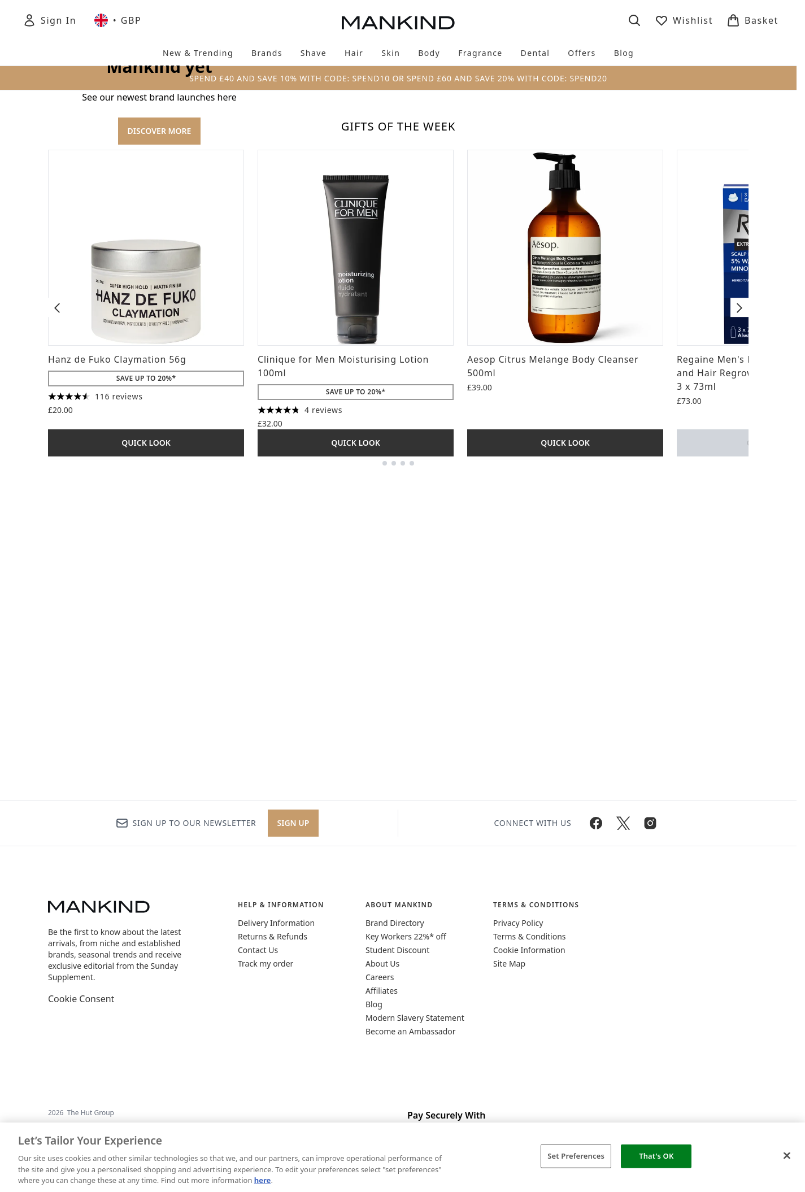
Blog (373, 1004)
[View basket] (752, 20)
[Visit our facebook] (596, 823)
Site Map (509, 963)
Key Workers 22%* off (405, 936)
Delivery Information (276, 922)
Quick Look (146, 746)
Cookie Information (529, 950)
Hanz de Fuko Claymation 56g (117, 663)
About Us (382, 963)
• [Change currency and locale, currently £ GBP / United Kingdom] (117, 20)
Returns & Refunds (272, 936)
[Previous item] (57, 611)
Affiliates (381, 990)
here (262, 1180)
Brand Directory (394, 922)
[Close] (786, 1155)
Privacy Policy (518, 922)
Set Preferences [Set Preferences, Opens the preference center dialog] (575, 1156)
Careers (379, 977)
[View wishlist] (684, 20)
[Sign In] (49, 20)
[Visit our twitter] (623, 823)
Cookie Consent (81, 999)
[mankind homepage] (398, 22)
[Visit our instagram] (650, 823)
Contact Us (258, 950)
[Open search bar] (634, 20)
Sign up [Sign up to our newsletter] (293, 822)
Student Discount (397, 950)
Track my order (265, 963)
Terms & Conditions (529, 936)
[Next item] (739, 611)
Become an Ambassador (410, 1031)
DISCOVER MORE (160, 282)
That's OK (656, 1156)
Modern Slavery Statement (414, 1017)
